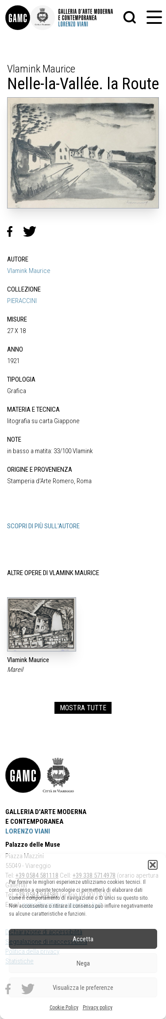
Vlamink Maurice (28, 271)
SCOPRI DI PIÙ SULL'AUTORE (43, 526)
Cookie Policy (64, 1007)
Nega (83, 963)
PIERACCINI (22, 301)
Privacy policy (97, 1007)
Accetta (83, 939)
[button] (152, 864)
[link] (17, 17)
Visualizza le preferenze (83, 988)
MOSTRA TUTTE (83, 708)
